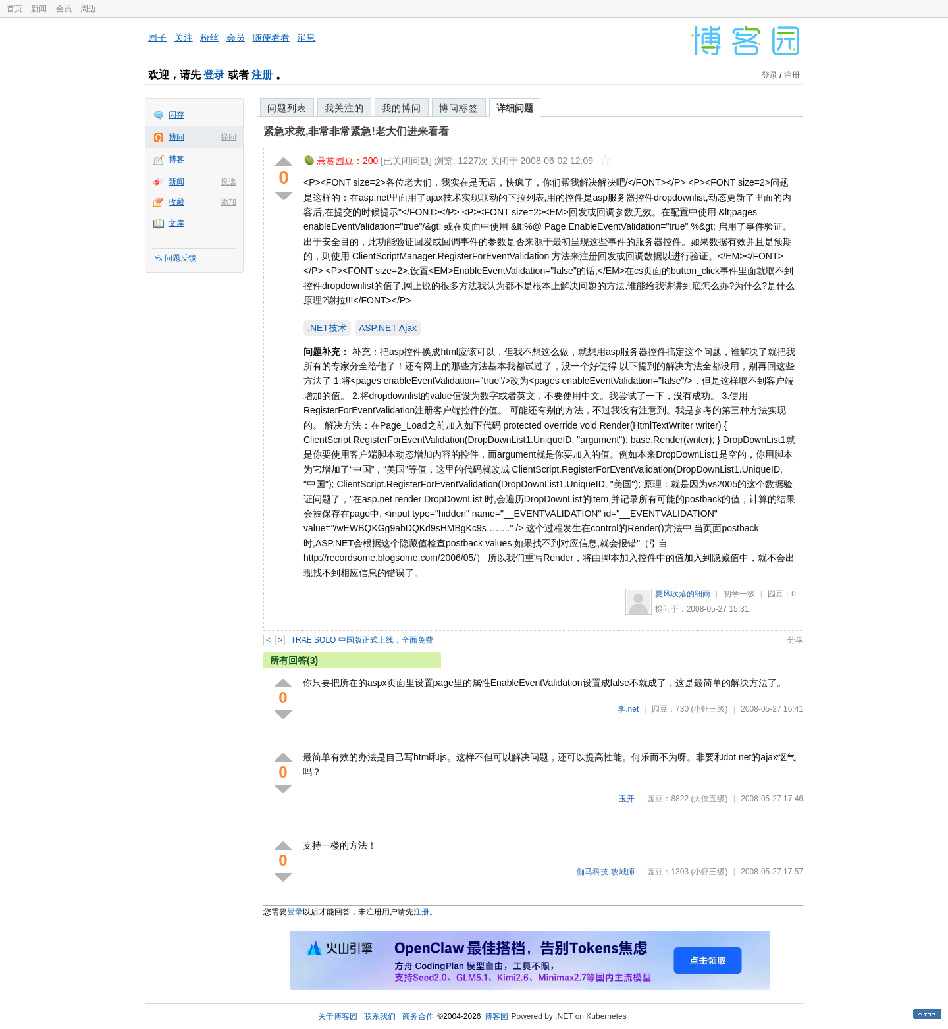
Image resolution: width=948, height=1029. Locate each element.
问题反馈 (180, 258)
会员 (64, 8)
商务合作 (418, 1016)
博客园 (496, 1016)
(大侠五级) (709, 798)
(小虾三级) (709, 709)
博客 (176, 159)
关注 (183, 37)
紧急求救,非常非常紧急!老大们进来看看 (356, 131)
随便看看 (271, 37)
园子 (157, 37)
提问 (228, 137)
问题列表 (287, 108)
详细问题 (514, 108)
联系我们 (380, 1016)
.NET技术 (327, 328)
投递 (228, 181)
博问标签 (459, 108)
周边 (88, 8)
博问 (176, 137)
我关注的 (344, 108)
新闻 (39, 8)
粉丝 (209, 37)
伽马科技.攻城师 (605, 871)
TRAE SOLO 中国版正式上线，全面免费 (362, 640)
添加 (228, 202)
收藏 (176, 202)
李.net (628, 709)
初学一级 (739, 593)
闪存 (176, 114)
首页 (14, 8)
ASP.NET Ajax (388, 328)
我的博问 (401, 108)
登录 (213, 74)
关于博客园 (337, 1016)
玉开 (627, 798)
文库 (176, 223)
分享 (795, 640)
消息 (306, 37)
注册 (262, 74)
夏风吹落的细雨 (682, 593)
